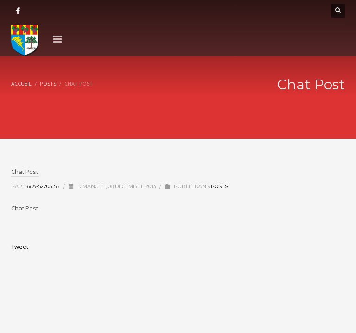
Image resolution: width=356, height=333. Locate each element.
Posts (219, 186)
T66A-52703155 (42, 186)
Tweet (19, 246)
